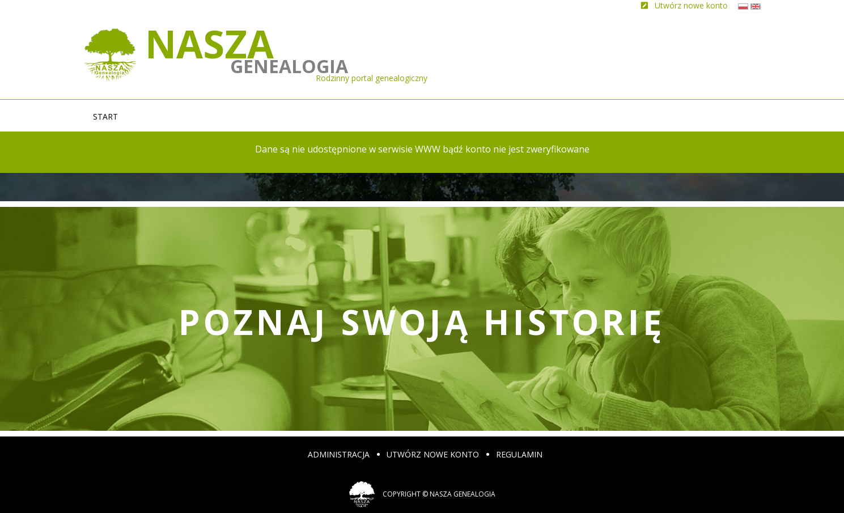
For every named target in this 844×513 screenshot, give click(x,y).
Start (105, 116)
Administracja (339, 454)
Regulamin (519, 454)
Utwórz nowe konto (433, 454)
